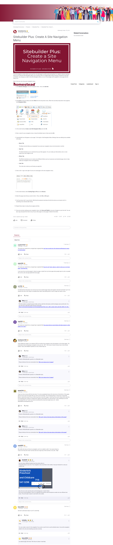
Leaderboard (90, 2)
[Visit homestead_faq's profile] (15, 31)
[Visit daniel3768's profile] (15, 391)
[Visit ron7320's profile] (15, 287)
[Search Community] (98, 22)
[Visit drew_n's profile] (20, 301)
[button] (55, 216)
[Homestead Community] (24, 2)
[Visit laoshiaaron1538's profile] (15, 340)
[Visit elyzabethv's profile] (20, 460)
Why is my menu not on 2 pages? (46, 362)
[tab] (16, 235)
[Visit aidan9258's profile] (15, 264)
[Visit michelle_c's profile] (20, 521)
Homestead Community (18, 27)
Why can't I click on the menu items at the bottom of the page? (53, 417)
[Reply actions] (68, 301)
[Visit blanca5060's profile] (15, 507)
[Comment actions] (69, 244)
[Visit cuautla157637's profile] (15, 245)
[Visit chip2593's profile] (15, 322)
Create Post (74, 2)
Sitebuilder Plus (35, 27)
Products (28, 27)
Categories (81, 2)
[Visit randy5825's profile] (15, 446)
